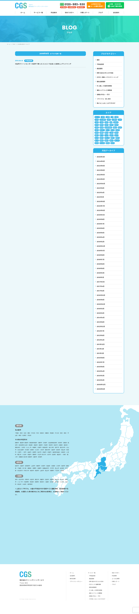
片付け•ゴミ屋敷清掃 (95, 592)
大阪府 (101, 124)
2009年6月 (101, 392)
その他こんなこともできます (97, 607)
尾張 (111, 124)
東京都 (112, 132)
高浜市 (112, 146)
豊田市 (111, 143)
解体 (98, 60)
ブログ (100, 13)
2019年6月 (101, 231)
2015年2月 (100, 316)
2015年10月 (101, 307)
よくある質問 (115, 587)
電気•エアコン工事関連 (95, 601)
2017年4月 (101, 289)
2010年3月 (101, 379)
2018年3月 (101, 276)
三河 (112, 118)
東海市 (96, 135)
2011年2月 (100, 356)
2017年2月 (100, 294)
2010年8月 (101, 361)
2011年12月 (101, 347)
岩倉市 (106, 127)
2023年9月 (101, 169)
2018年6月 (101, 267)
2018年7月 (101, 263)
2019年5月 (101, 236)
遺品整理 (100, 69)
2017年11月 (101, 285)
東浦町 (117, 132)
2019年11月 (101, 218)
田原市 (111, 138)
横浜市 (106, 135)
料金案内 (54, 13)
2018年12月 (101, 249)
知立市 (96, 140)
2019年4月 (101, 240)
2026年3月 (101, 160)
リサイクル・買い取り (104, 100)
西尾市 (117, 140)
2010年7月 (101, 365)
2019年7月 (101, 227)
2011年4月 (100, 352)
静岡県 (107, 146)
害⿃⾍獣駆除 (101, 82)
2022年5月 (101, 182)
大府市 (120, 121)
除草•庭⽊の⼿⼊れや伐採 (105, 73)
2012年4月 (101, 343)
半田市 (109, 121)
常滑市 (111, 127)
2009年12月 (101, 388)
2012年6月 (101, 338)
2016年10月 (101, 298)
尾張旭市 (115, 124)
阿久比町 (102, 146)
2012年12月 (101, 330)
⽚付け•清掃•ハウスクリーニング (108, 78)
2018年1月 (100, 280)
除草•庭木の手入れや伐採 (96, 589)
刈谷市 (96, 121)
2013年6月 (101, 325)
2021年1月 (100, 200)
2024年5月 (101, 164)
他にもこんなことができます (107, 105)
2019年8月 (101, 222)
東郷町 (101, 135)
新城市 (120, 129)
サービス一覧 (38, 13)
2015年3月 (100, 312)
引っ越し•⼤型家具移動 (105, 87)
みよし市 (97, 118)
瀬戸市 (101, 138)
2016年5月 (101, 303)
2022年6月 (101, 178)
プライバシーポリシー (76, 589)
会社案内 (116, 13)
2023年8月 (101, 173)
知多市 (116, 138)
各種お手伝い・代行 (103, 96)
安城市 (106, 124)
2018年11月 (101, 254)
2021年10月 (101, 187)
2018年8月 (101, 258)
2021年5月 (100, 191)
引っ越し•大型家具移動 (95, 598)
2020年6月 (101, 213)
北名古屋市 (103, 121)
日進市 (96, 132)
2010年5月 (101, 370)
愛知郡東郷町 (108, 129)
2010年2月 (101, 383)
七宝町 (107, 118)
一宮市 (102, 118)
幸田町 (116, 127)
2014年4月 (101, 321)
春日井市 (102, 132)
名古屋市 (114, 121)
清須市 (116, 135)
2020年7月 (101, 209)
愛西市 (115, 129)
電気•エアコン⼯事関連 (105, 91)
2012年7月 (100, 334)
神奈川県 (107, 140)
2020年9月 (101, 204)
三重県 (116, 118)
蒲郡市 (112, 140)
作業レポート (85, 13)
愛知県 (101, 129)
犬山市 (106, 138)
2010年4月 (101, 374)
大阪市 (96, 124)
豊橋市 (106, 143)
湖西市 (96, 138)
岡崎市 (101, 127)
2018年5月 (101, 271)
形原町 (96, 129)
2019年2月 (101, 245)
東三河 (107, 132)
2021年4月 (101, 196)
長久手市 (117, 143)
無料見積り (73, 587)
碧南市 (101, 140)
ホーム (23, 13)
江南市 (111, 135)
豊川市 (96, 143)
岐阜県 (96, 127)
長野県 (96, 146)
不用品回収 (100, 64)
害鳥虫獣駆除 (93, 595)
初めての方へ (69, 13)
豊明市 (101, 143)
